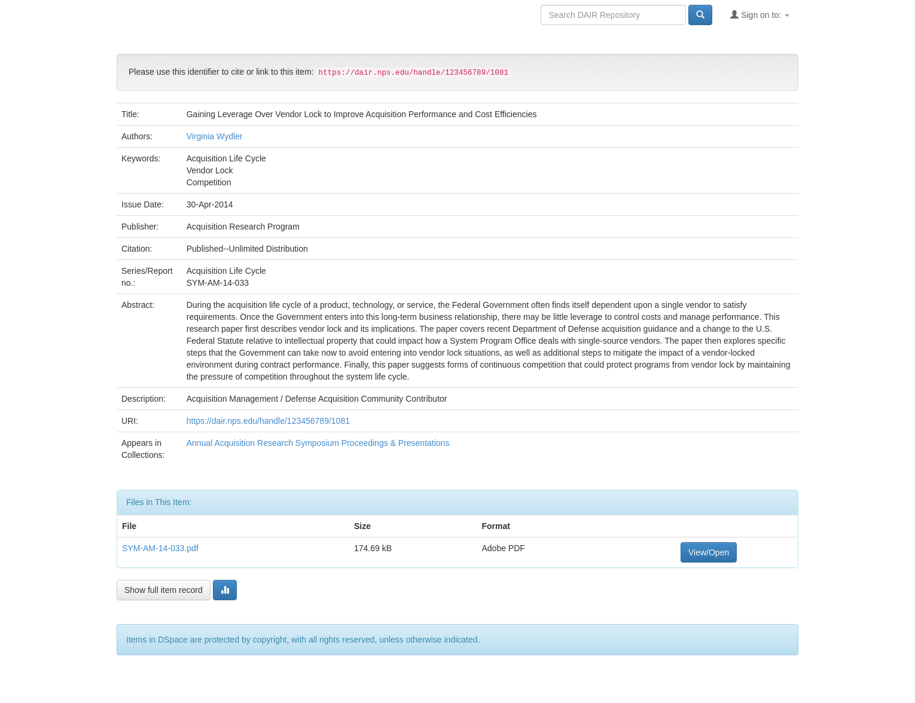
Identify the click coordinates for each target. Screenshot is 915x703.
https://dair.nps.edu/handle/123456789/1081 (268, 421)
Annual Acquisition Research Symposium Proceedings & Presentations (318, 443)
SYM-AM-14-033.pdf (160, 548)
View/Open (708, 552)
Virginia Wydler (215, 136)
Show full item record (163, 590)
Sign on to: (759, 15)
